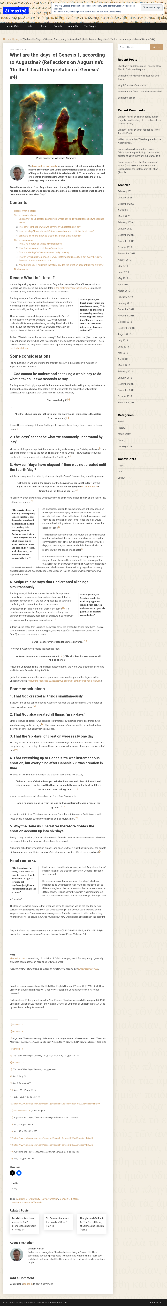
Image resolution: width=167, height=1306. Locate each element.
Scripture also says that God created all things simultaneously (50, 235)
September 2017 (126, 402)
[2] (67, 417)
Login (120, 465)
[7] (32, 501)
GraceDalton (124, 149)
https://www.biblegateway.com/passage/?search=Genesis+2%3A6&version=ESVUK (53, 1145)
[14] (34, 706)
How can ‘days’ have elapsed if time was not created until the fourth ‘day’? (56, 231)
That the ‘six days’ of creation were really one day (44, 252)
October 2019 (125, 247)
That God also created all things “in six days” (41, 248)
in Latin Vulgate (89, 486)
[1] (68, 399)
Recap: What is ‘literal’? (26, 211)
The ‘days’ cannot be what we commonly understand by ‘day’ (50, 227)
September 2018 (126, 328)
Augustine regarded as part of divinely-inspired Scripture (64, 680)
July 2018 (123, 340)
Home (6, 39)
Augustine (21, 1199)
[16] (16, 749)
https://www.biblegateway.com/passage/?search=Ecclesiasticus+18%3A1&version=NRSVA (57, 1103)
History (31, 26)
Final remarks (21, 269)
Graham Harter (125, 116)
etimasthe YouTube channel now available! (140, 91)
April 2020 (123, 210)
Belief (44, 26)
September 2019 (126, 253)
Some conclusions (23, 240)
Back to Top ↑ (157, 1302)
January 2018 (125, 377)
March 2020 (124, 216)
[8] (59, 527)
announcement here (88, 968)
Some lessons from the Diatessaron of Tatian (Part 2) (138, 169)
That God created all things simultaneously (40, 243)
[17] (76, 788)
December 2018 (126, 309)
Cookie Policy (115, 12)
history (74, 1199)
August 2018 (124, 334)
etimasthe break (126, 97)
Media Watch (13, 26)
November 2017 (126, 390)
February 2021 (125, 191)
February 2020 (125, 222)
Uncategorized (125, 446)
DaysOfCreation (50, 1199)
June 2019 (123, 272)
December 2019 (126, 235)
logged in (28, 1284)
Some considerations (25, 215)
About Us (73, 26)
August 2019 (124, 259)
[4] (100, 448)
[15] (43, 724)
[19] (76, 818)
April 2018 (123, 359)
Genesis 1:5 (17, 1049)
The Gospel (90, 26)
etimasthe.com (17, 958)
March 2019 (124, 290)
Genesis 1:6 (17, 1031)
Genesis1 (64, 1199)
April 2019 (123, 284)
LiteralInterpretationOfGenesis (26, 1202)
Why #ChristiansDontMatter (132, 85)
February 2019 (125, 297)
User (120, 471)
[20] (100, 851)
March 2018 (124, 365)
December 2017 (126, 384)
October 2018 (125, 322)
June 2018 (123, 346)
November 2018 (126, 315)
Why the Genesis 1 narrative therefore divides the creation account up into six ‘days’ (61, 265)
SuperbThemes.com (56, 1302)
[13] (60, 655)
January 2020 (125, 228)
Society (58, 26)
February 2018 (125, 371)
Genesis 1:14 (18, 1062)
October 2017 (125, 396)
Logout (121, 477)
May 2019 (123, 278)
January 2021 (125, 197)
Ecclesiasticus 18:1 (22, 1110)
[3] (17, 428)
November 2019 (126, 241)
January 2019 (125, 303)
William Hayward (126, 139)
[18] (63, 806)
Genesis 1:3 (17, 1024)
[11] (54, 619)
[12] (85, 641)
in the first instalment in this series (71, 288)
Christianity (34, 1199)
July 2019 (123, 266)
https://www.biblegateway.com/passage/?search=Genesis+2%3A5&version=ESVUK (53, 1138)
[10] (64, 608)
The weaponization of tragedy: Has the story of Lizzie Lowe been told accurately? (139, 120)
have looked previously (44, 166)
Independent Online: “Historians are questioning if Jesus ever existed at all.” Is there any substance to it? (139, 152)
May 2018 (123, 353)
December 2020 (126, 204)
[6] (77, 490)
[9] (82, 549)
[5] (70, 456)
